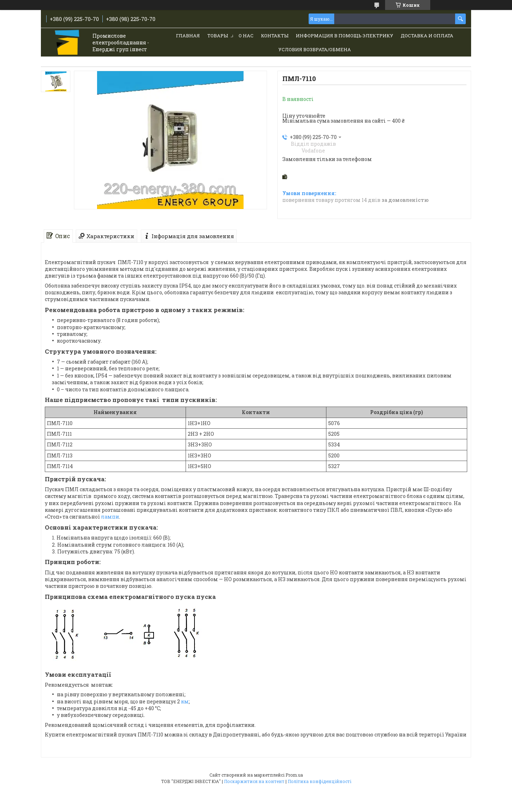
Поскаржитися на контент (254, 781)
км (185, 701)
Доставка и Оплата (427, 35)
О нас (246, 35)
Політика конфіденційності (319, 781)
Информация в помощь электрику (344, 35)
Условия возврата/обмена (314, 49)
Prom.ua (294, 775)
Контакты (274, 35)
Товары (217, 35)
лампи (110, 516)
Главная (188, 35)
